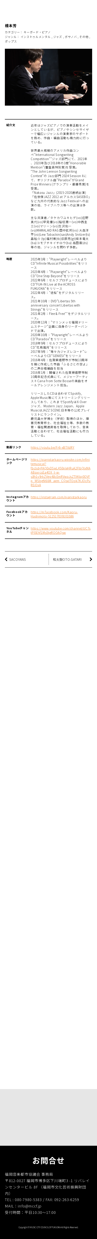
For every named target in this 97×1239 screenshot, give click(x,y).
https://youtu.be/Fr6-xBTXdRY (52, 447)
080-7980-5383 (28, 1199)
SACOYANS (17, 559)
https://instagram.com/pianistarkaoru (59, 497)
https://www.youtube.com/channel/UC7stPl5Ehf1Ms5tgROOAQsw (60, 530)
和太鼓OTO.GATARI (67, 559)
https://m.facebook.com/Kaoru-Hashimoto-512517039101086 (54, 514)
